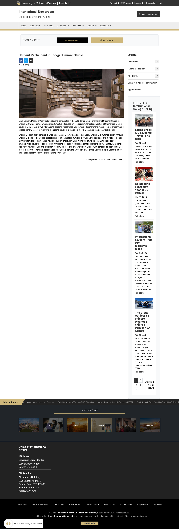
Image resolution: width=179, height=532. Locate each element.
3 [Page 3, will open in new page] (136, 385)
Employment (142, 504)
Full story (139, 162)
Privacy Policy (75, 504)
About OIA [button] (149, 425)
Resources (78, 26)
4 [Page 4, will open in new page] (140, 385)
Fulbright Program (136, 69)
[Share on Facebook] (21, 60)
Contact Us (22, 504)
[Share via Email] (31, 60)
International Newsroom (36, 12)
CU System (59, 504)
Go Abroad (63, 26)
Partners (92, 26)
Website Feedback (40, 504)
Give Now (158, 504)
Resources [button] (101, 425)
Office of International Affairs (34, 16)
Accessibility (109, 504)
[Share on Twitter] (26, 60)
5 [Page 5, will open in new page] (136, 390)
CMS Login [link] (89, 523)
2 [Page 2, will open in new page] (140, 380)
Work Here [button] (52, 425)
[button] (157, 61)
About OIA (105, 26)
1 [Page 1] (136, 380)
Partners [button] (125, 425)
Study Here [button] (28, 425)
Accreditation (126, 504)
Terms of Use (93, 504)
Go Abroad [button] (77, 425)
